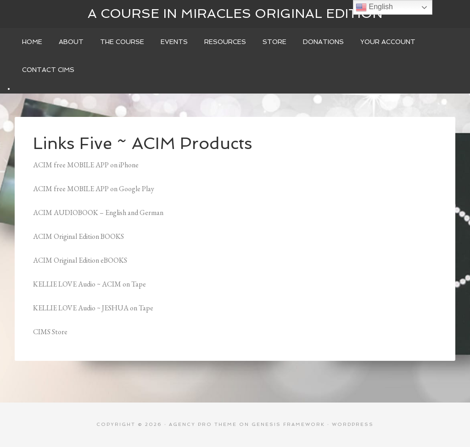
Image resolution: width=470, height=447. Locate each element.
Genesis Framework (288, 424)
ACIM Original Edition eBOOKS (80, 260)
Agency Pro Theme (203, 424)
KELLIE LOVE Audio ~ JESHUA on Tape (93, 308)
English (374, 7)
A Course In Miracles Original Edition (235, 13)
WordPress (353, 424)
